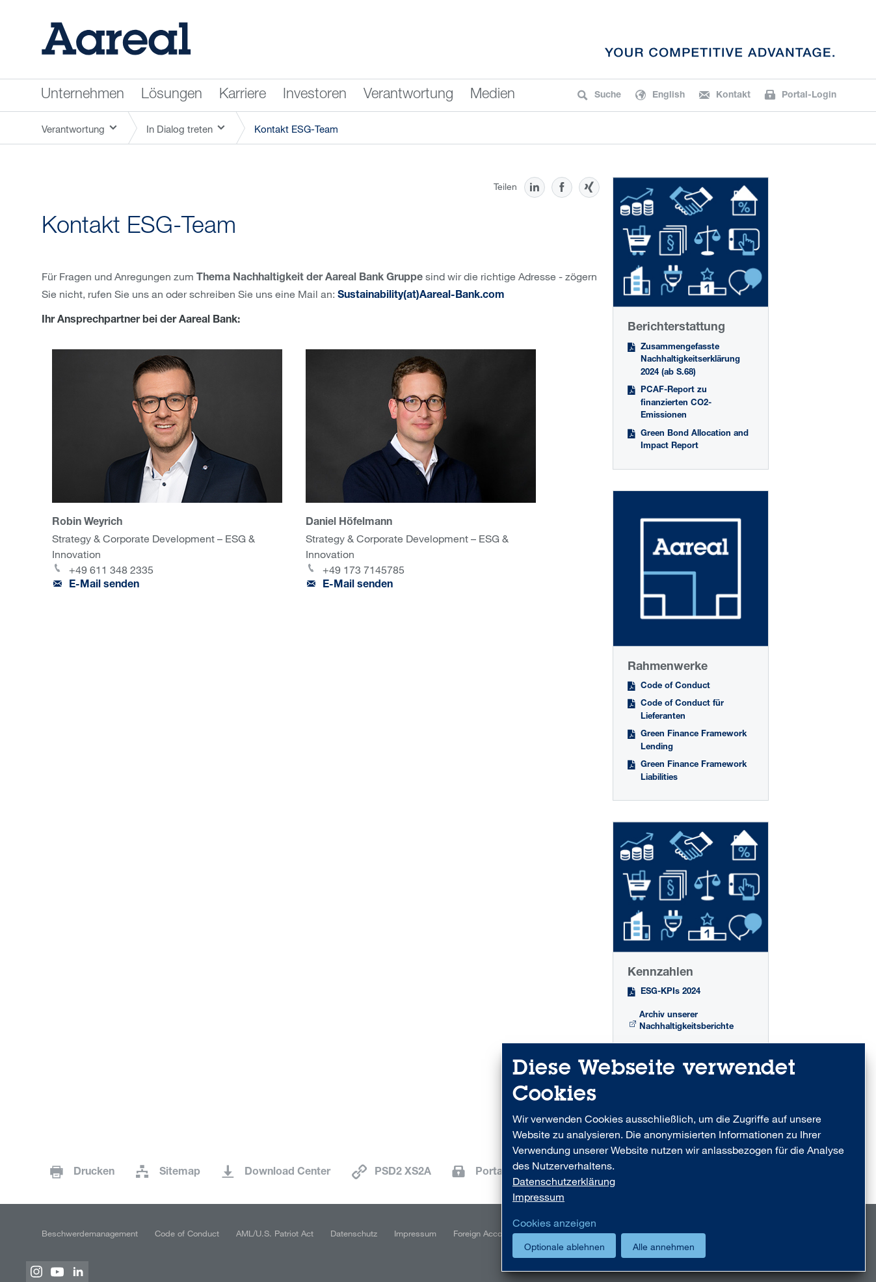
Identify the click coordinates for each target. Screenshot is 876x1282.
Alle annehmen (664, 1246)
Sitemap (179, 1173)
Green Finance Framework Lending (694, 741)
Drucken (93, 1173)
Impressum (415, 1233)
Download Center (287, 1173)
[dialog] (683, 1157)
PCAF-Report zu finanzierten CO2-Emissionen (676, 403)
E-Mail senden (104, 585)
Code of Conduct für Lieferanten (682, 710)
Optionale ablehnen (564, 1246)
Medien (492, 95)
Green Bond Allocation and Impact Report (695, 440)
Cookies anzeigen (554, 1222)
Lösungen (171, 95)
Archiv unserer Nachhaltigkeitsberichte (686, 1021)
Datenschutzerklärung (563, 1181)
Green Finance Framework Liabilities (694, 771)
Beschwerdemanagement (90, 1233)
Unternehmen (82, 95)
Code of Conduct (675, 686)
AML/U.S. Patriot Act (274, 1233)
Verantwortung (408, 95)
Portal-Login (507, 1173)
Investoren (315, 95)
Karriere (242, 95)
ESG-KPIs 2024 (670, 992)
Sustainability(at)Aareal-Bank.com (422, 296)
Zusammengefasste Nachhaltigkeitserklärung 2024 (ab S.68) (690, 360)
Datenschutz (353, 1233)
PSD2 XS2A (403, 1173)
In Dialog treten (179, 129)
